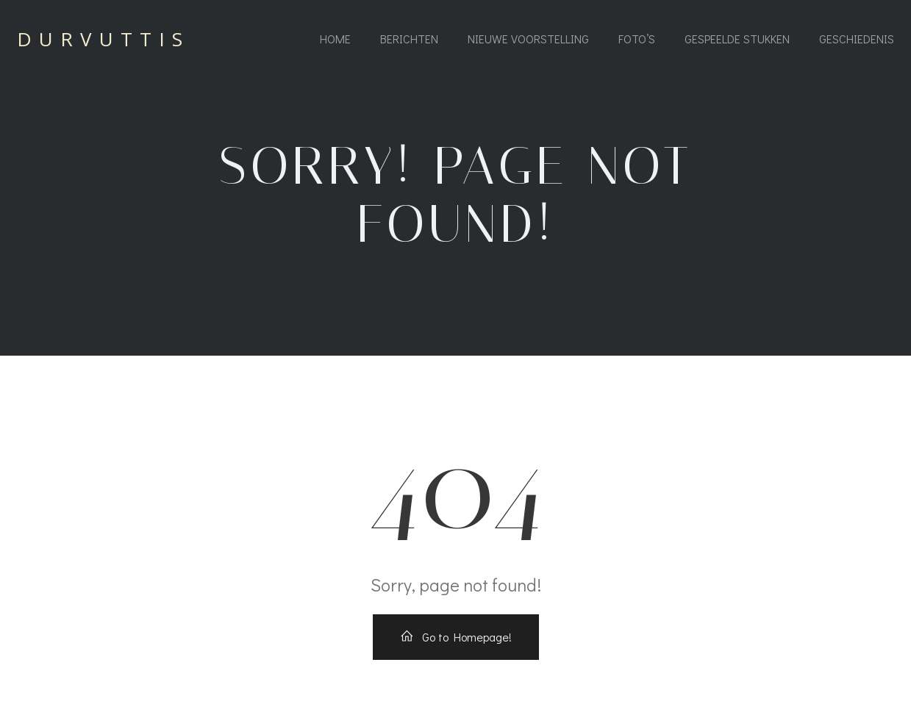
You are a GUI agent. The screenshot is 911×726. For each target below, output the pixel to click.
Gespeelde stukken (737, 38)
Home (335, 38)
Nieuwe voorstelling (528, 38)
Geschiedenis (856, 38)
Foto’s (636, 38)
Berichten (409, 38)
